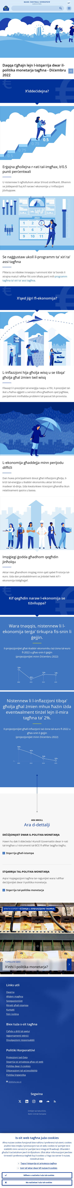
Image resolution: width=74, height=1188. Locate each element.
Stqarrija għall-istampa (20, 853)
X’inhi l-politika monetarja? (34, 964)
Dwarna (10, 992)
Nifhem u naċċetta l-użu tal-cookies (39, 1175)
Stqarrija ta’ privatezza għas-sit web (24, 1061)
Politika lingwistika (16, 1074)
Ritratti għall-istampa (17, 1005)
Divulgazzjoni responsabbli (20, 1040)
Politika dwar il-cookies (18, 1066)
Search (60, 8)
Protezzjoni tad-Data (17, 1057)
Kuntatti (10, 1009)
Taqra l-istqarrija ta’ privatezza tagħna (39, 1163)
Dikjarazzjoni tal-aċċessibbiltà (21, 1070)
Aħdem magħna (14, 996)
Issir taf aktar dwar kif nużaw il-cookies (38, 1167)
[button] (69, 3)
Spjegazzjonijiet (14, 1000)
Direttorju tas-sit (15, 1082)
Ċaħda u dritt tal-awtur (18, 1031)
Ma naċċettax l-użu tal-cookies (39, 1182)
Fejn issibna (12, 1014)
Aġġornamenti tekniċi (17, 1035)
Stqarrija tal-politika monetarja (25, 890)
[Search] (35, 8)
